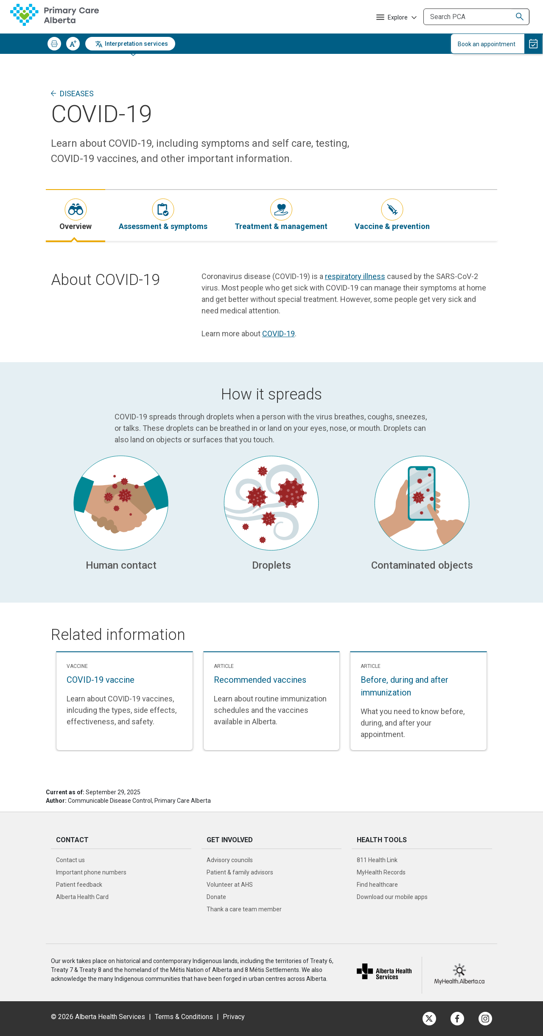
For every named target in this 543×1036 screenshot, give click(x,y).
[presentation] (75, 215)
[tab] (75, 215)
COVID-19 (278, 333)
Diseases (77, 93)
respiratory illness (355, 276)
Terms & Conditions (184, 1017)
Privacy (234, 1017)
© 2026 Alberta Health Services (99, 1017)
